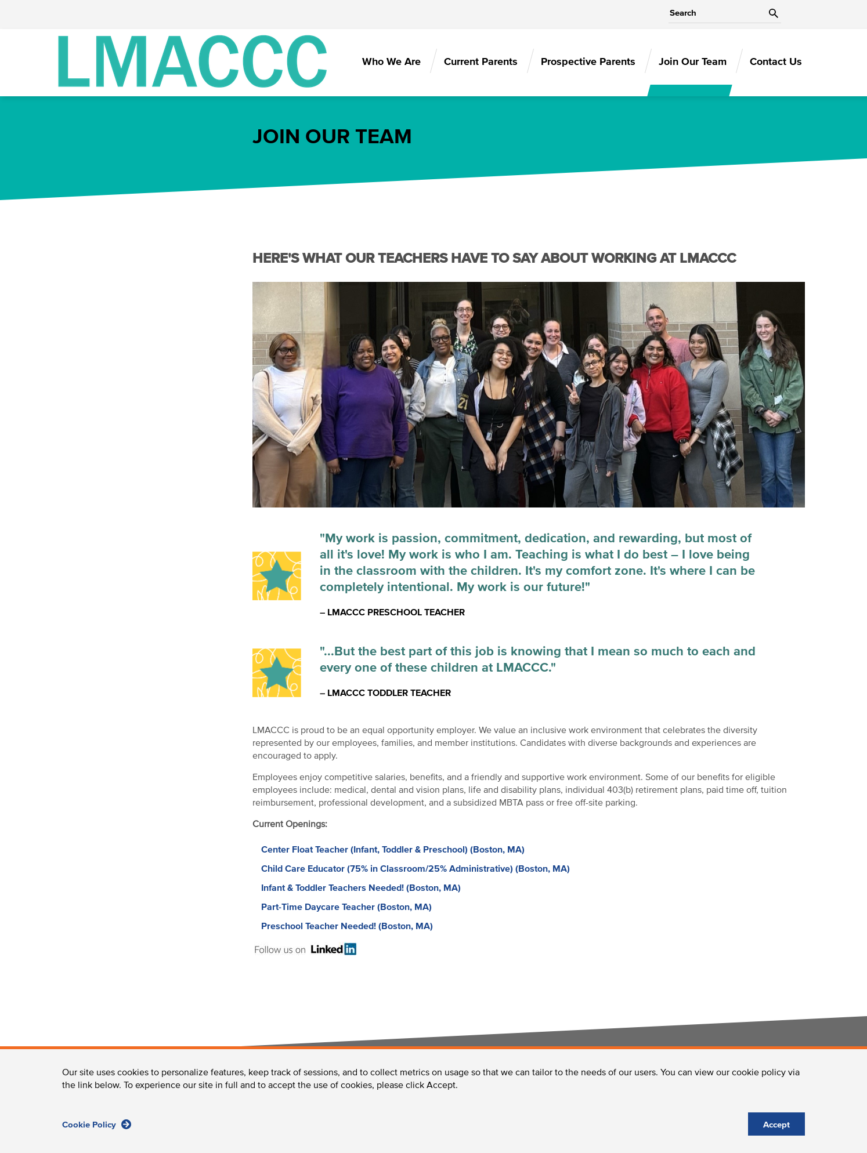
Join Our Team (693, 62)
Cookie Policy (96, 1128)
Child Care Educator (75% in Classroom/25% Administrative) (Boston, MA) (415, 868)
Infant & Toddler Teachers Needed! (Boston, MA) (361, 888)
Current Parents (481, 62)
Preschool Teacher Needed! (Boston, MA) (347, 926)
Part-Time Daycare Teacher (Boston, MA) (346, 907)
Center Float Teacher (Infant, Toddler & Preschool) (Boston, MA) (393, 849)
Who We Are (391, 62)
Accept (776, 1129)
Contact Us (776, 62)
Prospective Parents (588, 62)
